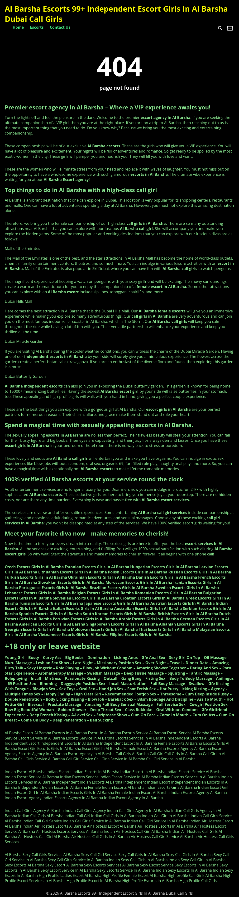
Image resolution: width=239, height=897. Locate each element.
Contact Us (60, 27)
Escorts (36, 27)
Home (18, 27)
